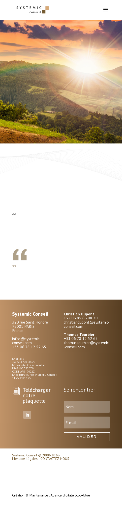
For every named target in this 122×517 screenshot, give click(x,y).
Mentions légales (25, 458)
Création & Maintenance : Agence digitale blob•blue (51, 495)
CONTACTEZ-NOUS (54, 458)
